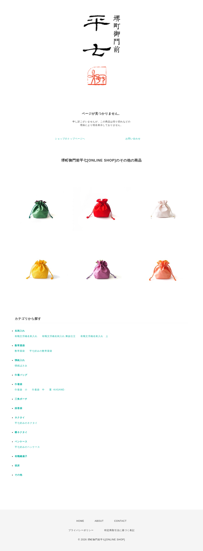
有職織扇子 (21, 456)
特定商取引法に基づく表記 (119, 530)
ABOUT (99, 521)
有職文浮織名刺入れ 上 (94, 336)
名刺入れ (20, 330)
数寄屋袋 (20, 345)
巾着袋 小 (21, 389)
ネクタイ (20, 417)
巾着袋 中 (38, 389)
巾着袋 (18, 384)
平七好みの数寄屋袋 (40, 351)
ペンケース (21, 441)
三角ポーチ (21, 399)
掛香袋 (18, 408)
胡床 (17, 465)
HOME (80, 521)
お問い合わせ (133, 138)
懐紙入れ (20, 360)
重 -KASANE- (57, 389)
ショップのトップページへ (70, 138)
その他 (18, 475)
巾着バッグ (21, 375)
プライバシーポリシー (81, 530)
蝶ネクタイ (21, 432)
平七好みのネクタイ (26, 423)
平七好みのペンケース (27, 447)
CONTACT (120, 521)
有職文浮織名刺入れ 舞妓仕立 (59, 336)
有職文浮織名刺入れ (26, 336)
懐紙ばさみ (21, 365)
